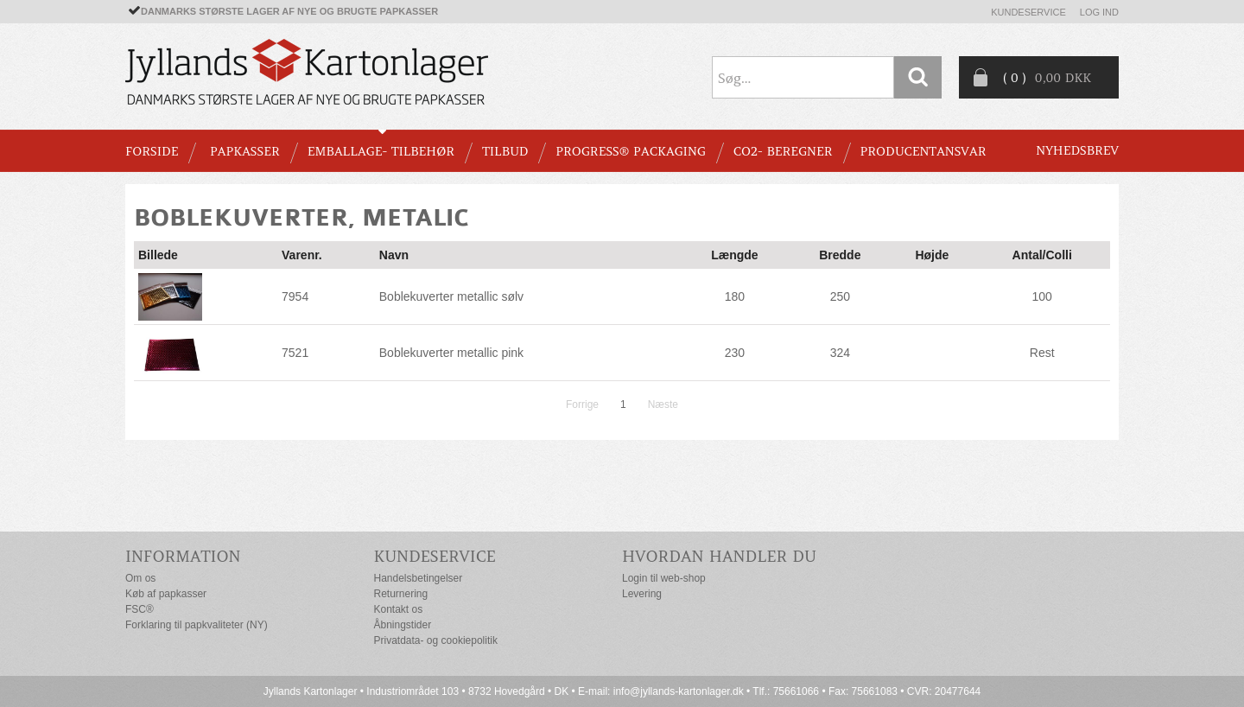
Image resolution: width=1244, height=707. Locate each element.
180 (735, 296)
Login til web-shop (664, 578)
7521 (295, 353)
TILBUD (505, 151)
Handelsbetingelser (418, 578)
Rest (1042, 353)
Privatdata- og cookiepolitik (436, 640)
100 (1042, 296)
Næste (663, 404)
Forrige (582, 404)
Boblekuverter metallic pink (451, 353)
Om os (140, 578)
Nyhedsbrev (1077, 150)
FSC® (139, 609)
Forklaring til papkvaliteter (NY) (196, 625)
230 (735, 353)
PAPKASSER (245, 151)
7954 (295, 296)
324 (840, 353)
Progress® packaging (630, 151)
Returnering (401, 594)
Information (183, 556)
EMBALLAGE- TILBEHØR (381, 151)
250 (840, 296)
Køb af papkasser (165, 594)
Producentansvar (923, 151)
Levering (642, 594)
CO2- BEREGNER (783, 151)
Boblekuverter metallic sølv (451, 296)
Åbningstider (403, 625)
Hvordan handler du (719, 556)
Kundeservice (1028, 12)
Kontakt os (398, 609)
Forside (151, 151)
